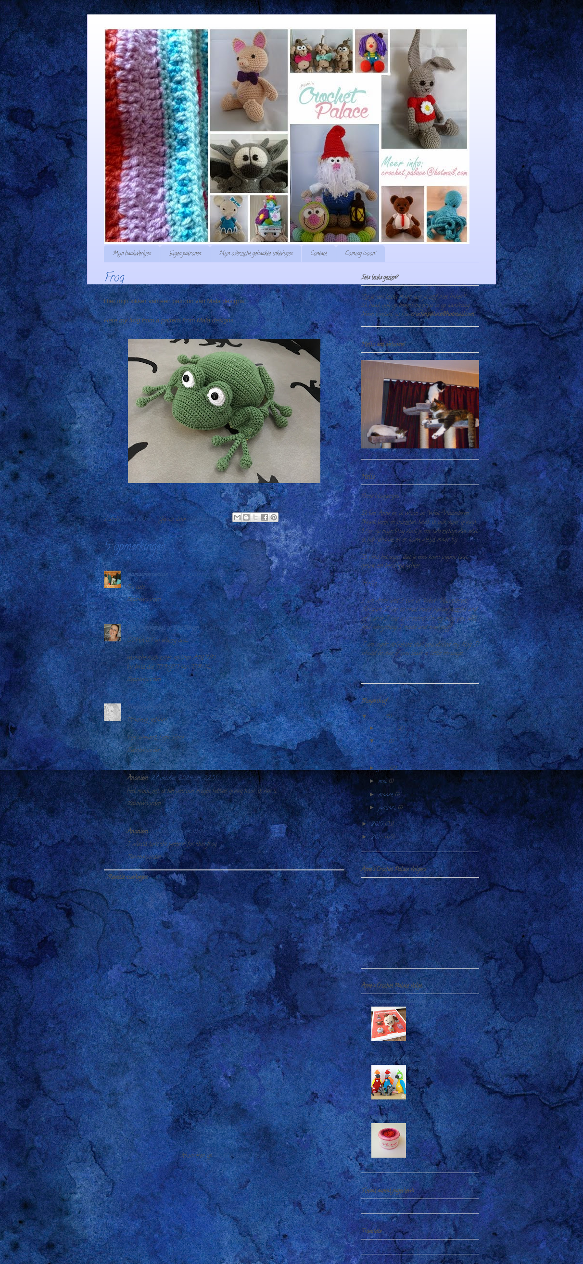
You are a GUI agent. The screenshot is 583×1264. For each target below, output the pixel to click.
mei (384, 782)
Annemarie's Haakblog (398, 1001)
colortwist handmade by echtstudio (435, 1129)
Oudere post (323, 1128)
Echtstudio (384, 1118)
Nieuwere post (127, 1128)
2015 (378, 824)
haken (128, 519)
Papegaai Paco (426, 1067)
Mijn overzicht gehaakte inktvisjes (255, 253)
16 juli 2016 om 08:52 (200, 707)
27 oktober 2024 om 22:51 (184, 778)
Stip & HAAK (390, 1060)
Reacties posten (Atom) (241, 1156)
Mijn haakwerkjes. (132, 253)
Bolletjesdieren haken (432, 1009)
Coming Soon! (360, 253)
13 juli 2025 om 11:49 (178, 832)
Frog (382, 752)
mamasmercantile (147, 575)
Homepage (227, 1128)
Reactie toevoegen (127, 877)
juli (384, 742)
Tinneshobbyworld (148, 707)
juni (384, 769)
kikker (144, 519)
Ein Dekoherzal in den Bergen (163, 628)
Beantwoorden (144, 600)
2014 (378, 837)
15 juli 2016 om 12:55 (197, 575)
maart (387, 795)
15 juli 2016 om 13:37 (229, 628)
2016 (378, 717)
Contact (318, 253)
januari (388, 808)
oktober (388, 729)
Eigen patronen (185, 253)
